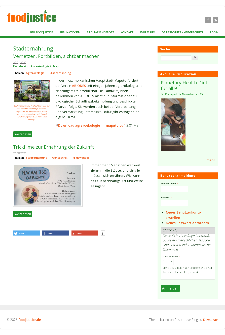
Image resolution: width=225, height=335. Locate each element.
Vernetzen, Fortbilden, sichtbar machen (56, 56)
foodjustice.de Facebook (208, 20)
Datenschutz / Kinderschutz (182, 32)
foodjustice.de (29, 319)
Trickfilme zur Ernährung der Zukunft (53, 147)
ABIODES (79, 85)
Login (214, 32)
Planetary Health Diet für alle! (184, 85)
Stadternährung (60, 73)
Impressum (147, 32)
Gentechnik (59, 158)
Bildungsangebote (100, 32)
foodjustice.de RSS (215, 20)
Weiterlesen (23, 133)
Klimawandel (80, 158)
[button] (26, 233)
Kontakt (127, 32)
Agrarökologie (35, 73)
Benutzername (169, 183)
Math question (171, 256)
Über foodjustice (40, 32)
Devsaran (210, 319)
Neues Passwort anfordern (187, 223)
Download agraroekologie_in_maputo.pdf (91, 125)
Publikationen (69, 32)
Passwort (166, 197)
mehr (210, 160)
